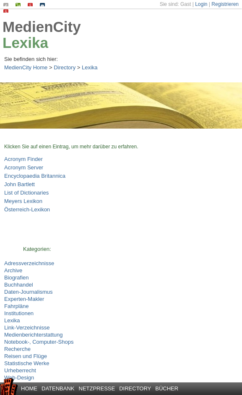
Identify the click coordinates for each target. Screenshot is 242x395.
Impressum (32, 4)
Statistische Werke (26, 363)
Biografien (16, 277)
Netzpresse (97, 388)
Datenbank (58, 388)
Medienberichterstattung (33, 335)
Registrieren (225, 4)
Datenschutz (7, 11)
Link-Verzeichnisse (26, 327)
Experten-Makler (24, 299)
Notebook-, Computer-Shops (38, 342)
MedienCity (42, 26)
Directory (64, 67)
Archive (13, 270)
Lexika (25, 42)
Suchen (7, 4)
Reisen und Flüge (25, 356)
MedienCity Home (25, 67)
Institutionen (19, 313)
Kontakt (44, 4)
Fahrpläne (16, 306)
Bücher (166, 388)
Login (201, 4)
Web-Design (19, 377)
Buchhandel (18, 285)
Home (29, 388)
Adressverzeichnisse (29, 263)
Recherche (17, 349)
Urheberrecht (20, 370)
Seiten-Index (20, 4)
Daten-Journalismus (28, 292)
